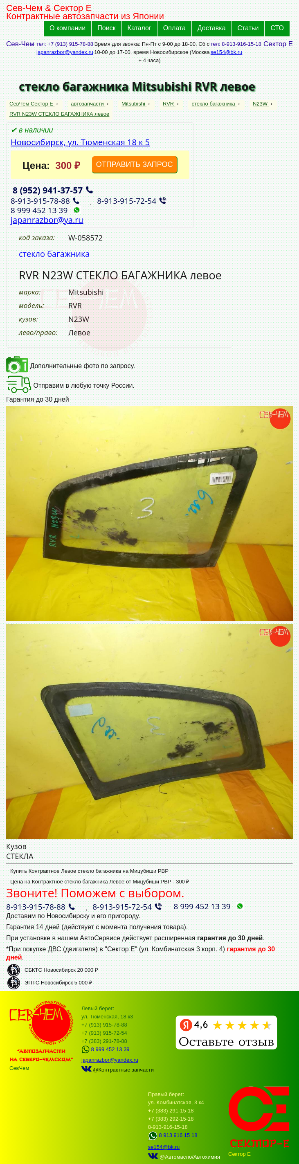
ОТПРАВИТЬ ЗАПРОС (134, 164)
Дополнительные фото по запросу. (70, 365)
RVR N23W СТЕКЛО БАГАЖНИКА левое (59, 114)
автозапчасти (88, 104)
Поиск (106, 28)
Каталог (139, 28)
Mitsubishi (133, 104)
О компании (67, 28)
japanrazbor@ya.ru (47, 219)
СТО (277, 28)
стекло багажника (213, 104)
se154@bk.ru (227, 52)
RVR (169, 104)
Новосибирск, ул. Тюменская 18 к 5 (80, 142)
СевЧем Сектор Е (32, 104)
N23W (261, 104)
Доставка (212, 28)
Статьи (248, 28)
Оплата (174, 28)
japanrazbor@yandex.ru (64, 52)
